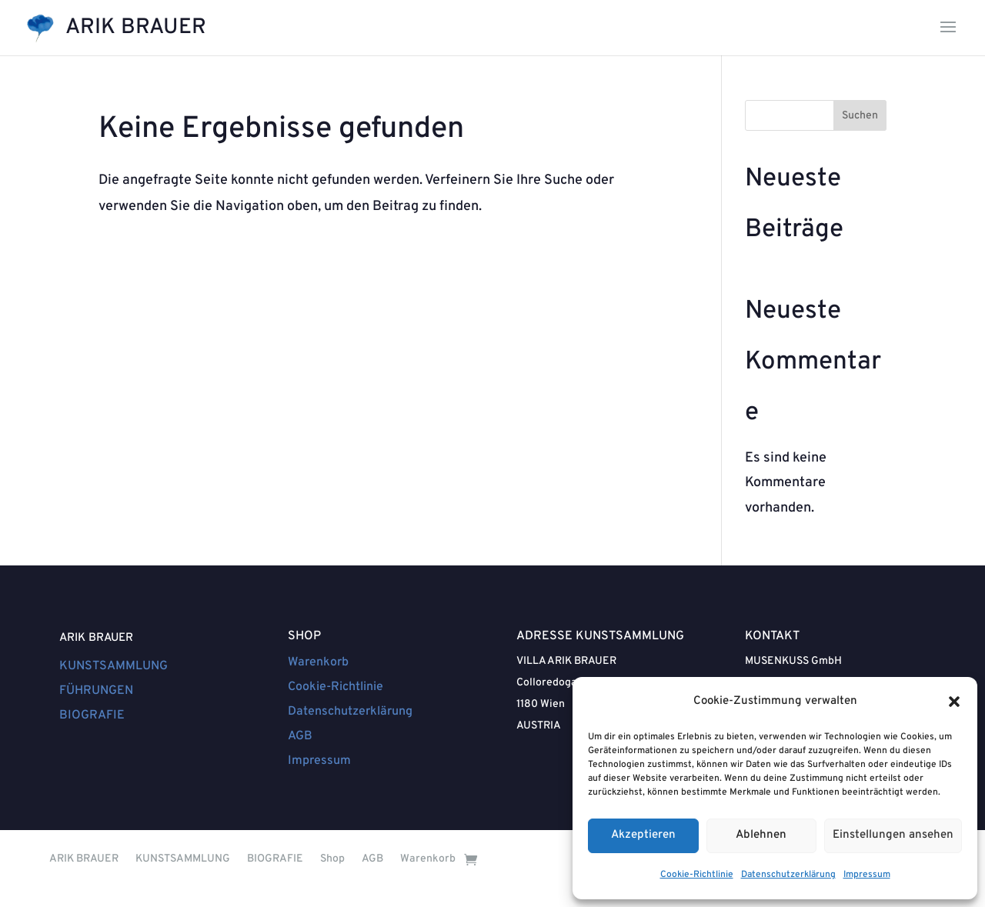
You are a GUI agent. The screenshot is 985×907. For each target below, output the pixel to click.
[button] (954, 701)
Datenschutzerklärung (788, 875)
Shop (332, 858)
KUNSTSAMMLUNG (113, 666)
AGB (300, 736)
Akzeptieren (643, 835)
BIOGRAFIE (92, 715)
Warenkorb (318, 662)
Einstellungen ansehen (893, 835)
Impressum (866, 875)
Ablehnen (761, 835)
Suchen (860, 115)
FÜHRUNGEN (96, 691)
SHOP (304, 636)
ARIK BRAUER (96, 638)
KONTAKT (772, 636)
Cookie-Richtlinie (696, 875)
